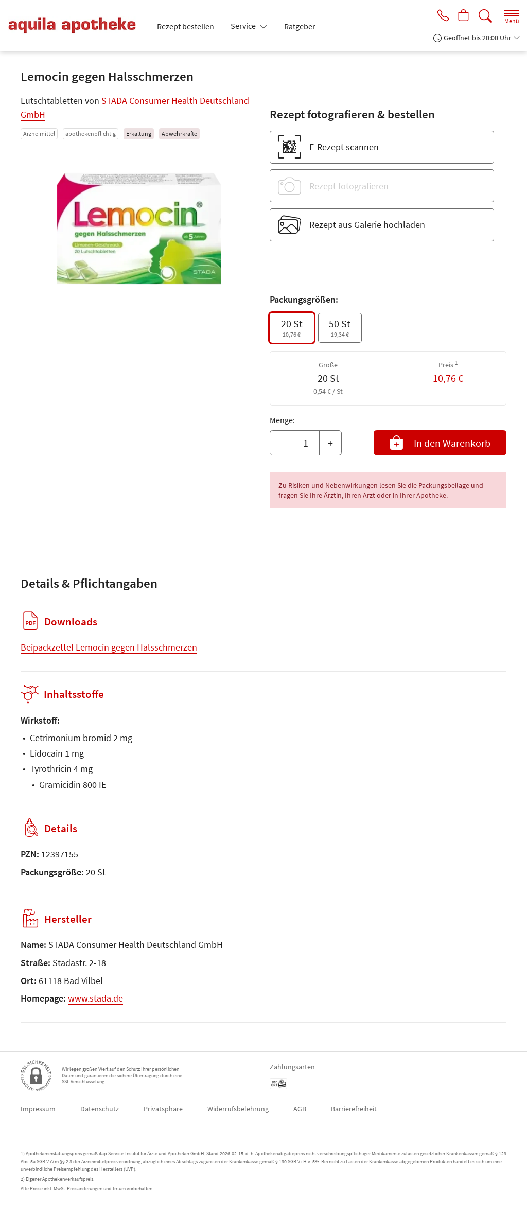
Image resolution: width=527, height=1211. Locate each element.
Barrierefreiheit (354, 1108)
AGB (299, 1108)
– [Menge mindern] (281, 442)
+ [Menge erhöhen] (330, 442)
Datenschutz (99, 1108)
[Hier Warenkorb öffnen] (463, 16)
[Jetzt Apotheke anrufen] (440, 16)
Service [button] (244, 26)
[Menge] (306, 443)
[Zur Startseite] (76, 25)
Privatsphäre (163, 1108)
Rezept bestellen (185, 26)
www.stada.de (95, 998)
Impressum (38, 1108)
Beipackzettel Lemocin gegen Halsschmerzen (109, 647)
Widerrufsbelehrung (238, 1108)
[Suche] (485, 16)
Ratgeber (299, 26)
